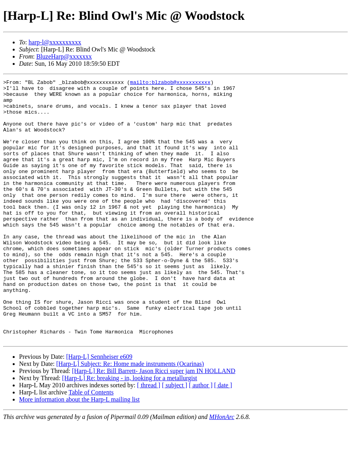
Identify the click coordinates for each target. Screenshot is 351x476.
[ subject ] (174, 437)
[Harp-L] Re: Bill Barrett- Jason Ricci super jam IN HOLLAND (153, 423)
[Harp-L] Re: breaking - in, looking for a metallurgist (130, 430)
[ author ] (201, 437)
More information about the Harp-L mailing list (79, 451)
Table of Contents (91, 444)
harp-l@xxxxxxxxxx (55, 42)
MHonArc (221, 469)
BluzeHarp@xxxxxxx (64, 56)
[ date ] (223, 437)
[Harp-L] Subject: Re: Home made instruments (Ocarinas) (130, 416)
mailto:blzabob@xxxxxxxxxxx (170, 83)
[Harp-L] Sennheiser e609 (99, 409)
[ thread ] (149, 437)
